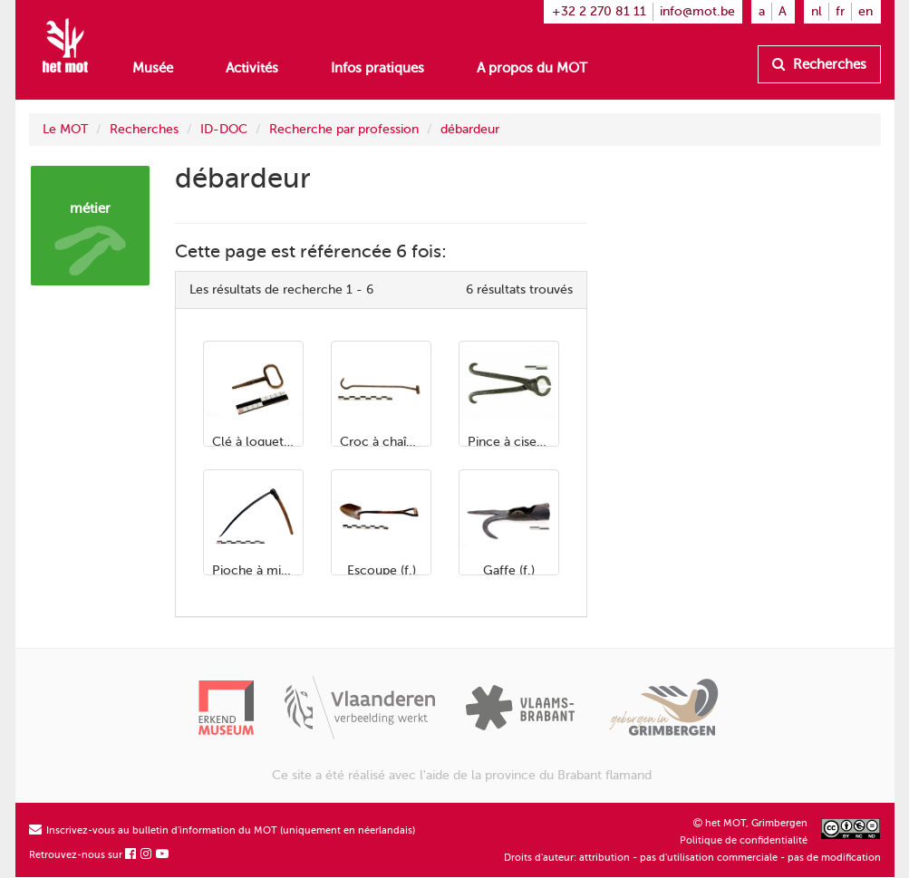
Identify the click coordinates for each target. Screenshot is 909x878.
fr (840, 11)
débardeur (469, 129)
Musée (152, 68)
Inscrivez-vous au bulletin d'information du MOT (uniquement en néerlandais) (222, 830)
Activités (252, 68)
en (865, 11)
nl (816, 11)
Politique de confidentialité (743, 840)
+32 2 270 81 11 (599, 11)
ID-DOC (223, 129)
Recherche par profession (344, 129)
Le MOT (65, 129)
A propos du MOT (532, 68)
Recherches (819, 64)
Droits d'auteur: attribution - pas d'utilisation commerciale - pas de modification (692, 858)
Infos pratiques (377, 68)
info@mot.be (697, 11)
